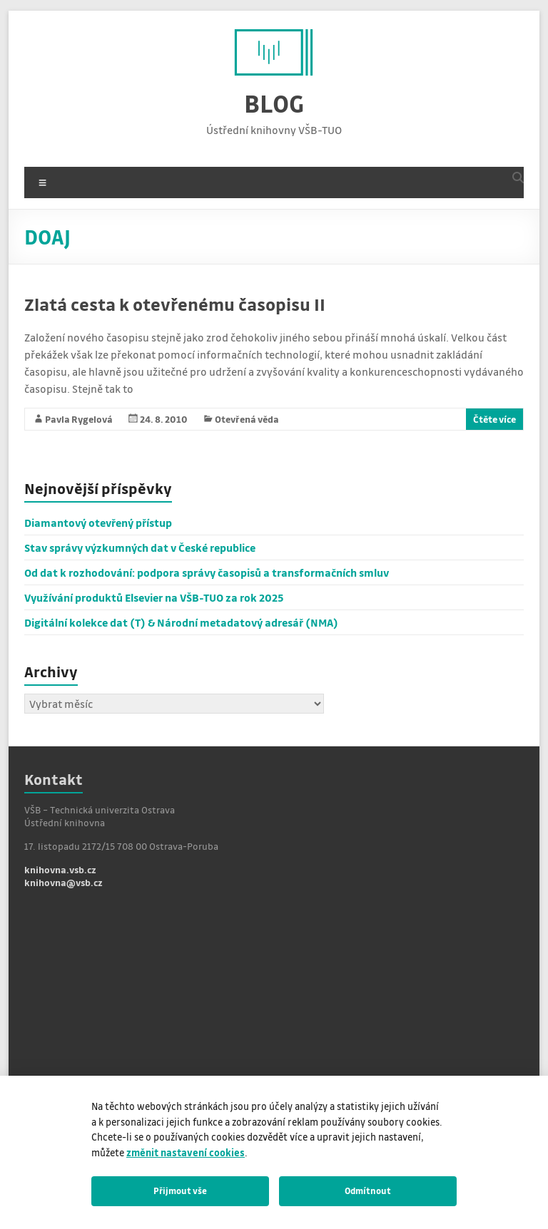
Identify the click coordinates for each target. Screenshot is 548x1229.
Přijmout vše (180, 1190)
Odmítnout (368, 1190)
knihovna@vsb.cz (63, 882)
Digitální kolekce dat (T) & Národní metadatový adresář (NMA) (181, 622)
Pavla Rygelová (79, 419)
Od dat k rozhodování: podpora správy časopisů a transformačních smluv (206, 572)
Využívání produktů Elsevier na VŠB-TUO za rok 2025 (154, 597)
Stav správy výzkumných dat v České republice (139, 547)
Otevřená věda (247, 419)
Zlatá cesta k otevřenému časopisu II (174, 304)
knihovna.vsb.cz (60, 869)
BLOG (274, 103)
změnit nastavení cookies (185, 1152)
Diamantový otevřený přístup (98, 522)
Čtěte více (494, 419)
